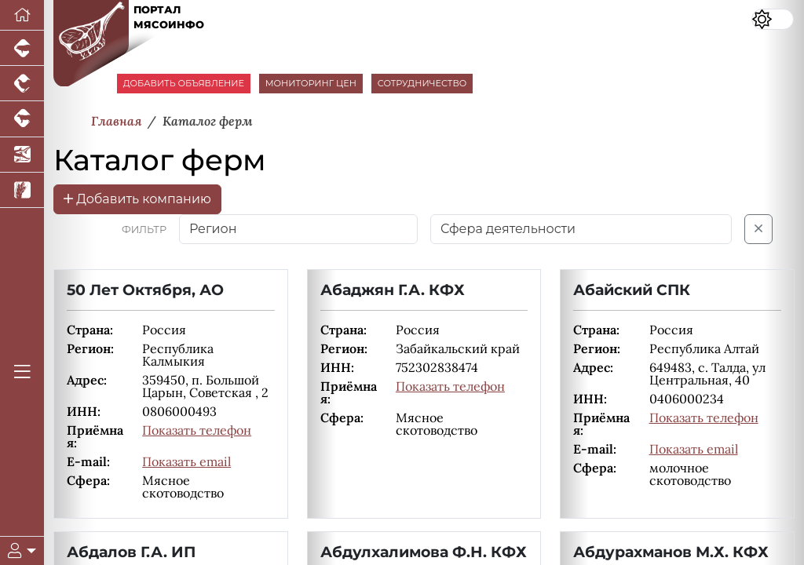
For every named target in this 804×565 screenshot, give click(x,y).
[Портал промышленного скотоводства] (22, 119)
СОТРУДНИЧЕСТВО (422, 83)
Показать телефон (196, 430)
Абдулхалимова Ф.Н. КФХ (423, 551)
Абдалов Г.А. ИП (131, 551)
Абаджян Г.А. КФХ (392, 289)
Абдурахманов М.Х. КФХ (671, 551)
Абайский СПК (631, 289)
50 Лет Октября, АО (145, 289)
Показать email (186, 461)
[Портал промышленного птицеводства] (22, 83)
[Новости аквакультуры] (22, 155)
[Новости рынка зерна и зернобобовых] (22, 190)
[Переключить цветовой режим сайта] (772, 19)
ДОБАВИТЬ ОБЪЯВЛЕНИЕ (183, 83)
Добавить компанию (137, 198)
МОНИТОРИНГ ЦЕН (310, 83)
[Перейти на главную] (22, 15)
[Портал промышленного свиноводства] (22, 48)
